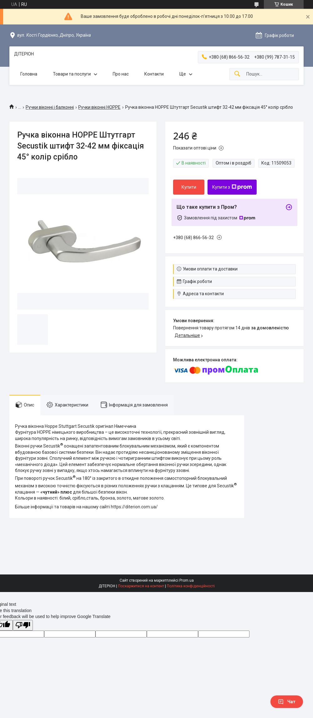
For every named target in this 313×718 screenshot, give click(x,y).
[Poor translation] (23, 625)
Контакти (154, 73)
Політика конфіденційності (191, 586)
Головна (28, 73)
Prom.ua (186, 580)
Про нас (121, 73)
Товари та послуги (72, 73)
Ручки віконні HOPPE (99, 107)
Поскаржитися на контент (141, 586)
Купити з (232, 187)
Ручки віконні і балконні (50, 107)
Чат (286, 702)
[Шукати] (237, 74)
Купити (189, 187)
